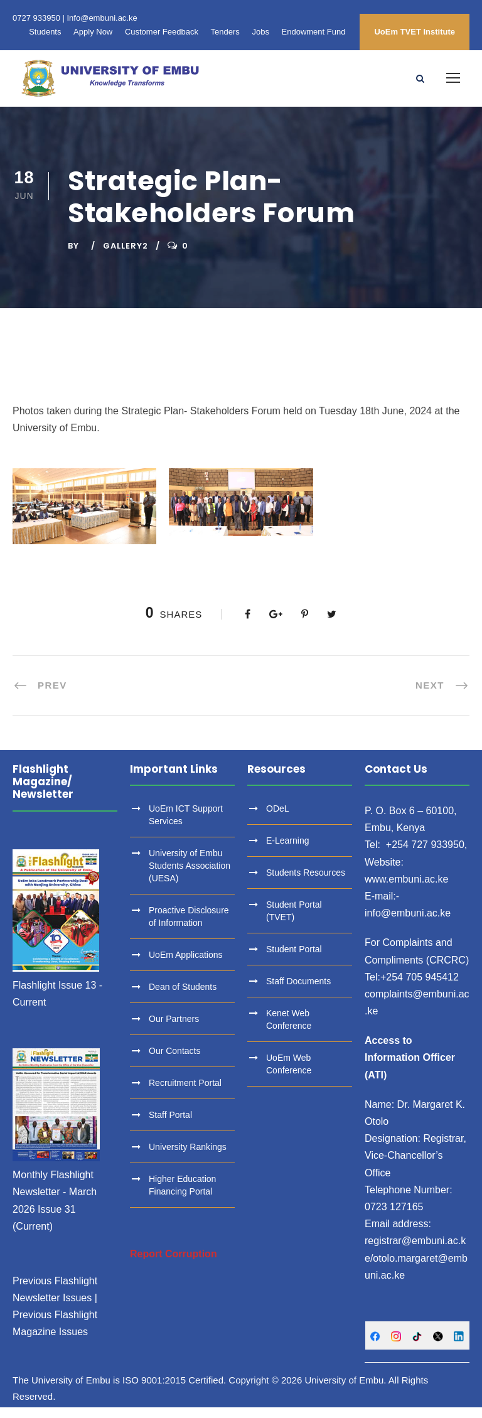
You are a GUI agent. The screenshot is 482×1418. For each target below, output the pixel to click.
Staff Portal (170, 1125)
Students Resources (305, 883)
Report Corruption (173, 1264)
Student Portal (294, 960)
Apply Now (92, 31)
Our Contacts (174, 1061)
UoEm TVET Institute (414, 31)
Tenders (225, 31)
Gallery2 (125, 256)
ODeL (277, 819)
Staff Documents (298, 992)
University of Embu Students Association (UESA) (189, 876)
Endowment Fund (314, 31)
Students (45, 31)
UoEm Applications (186, 965)
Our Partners (174, 1029)
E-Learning (287, 851)
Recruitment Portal (185, 1093)
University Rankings (188, 1157)
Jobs (260, 31)
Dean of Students (183, 997)
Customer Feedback (161, 31)
